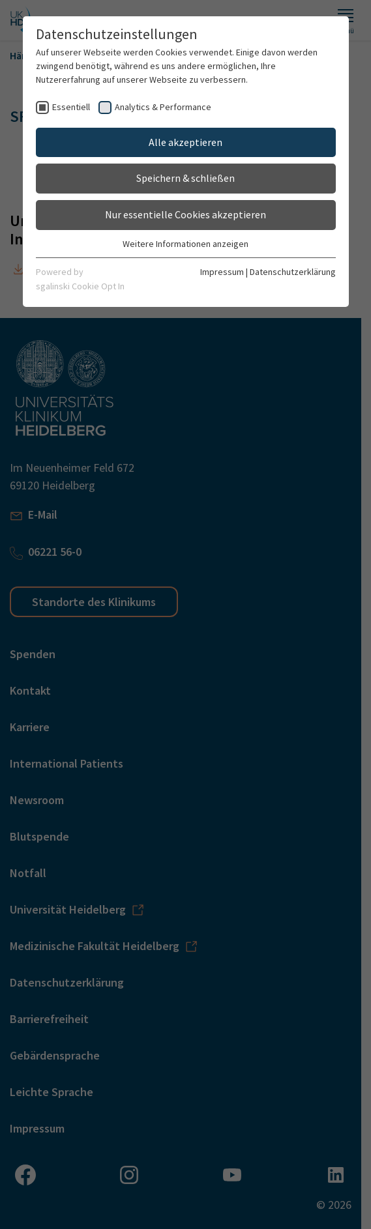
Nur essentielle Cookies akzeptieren (185, 214)
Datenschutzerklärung (293, 272)
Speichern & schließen (185, 177)
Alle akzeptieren (185, 142)
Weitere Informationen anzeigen (185, 244)
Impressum (222, 272)
